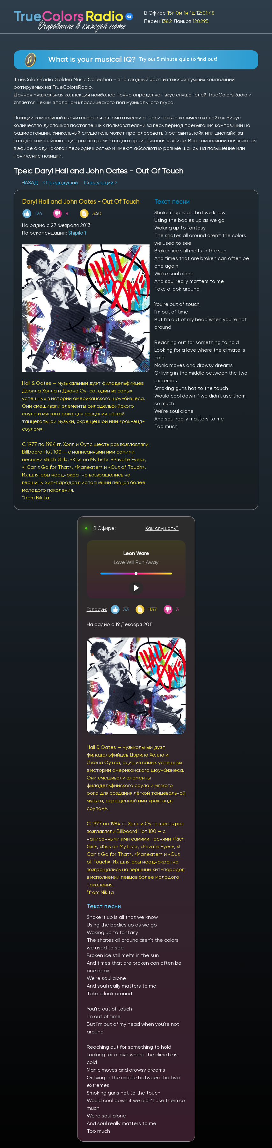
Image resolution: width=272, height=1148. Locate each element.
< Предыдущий (60, 183)
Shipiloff (77, 233)
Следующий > (100, 183)
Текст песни (104, 906)
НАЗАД (30, 183)
